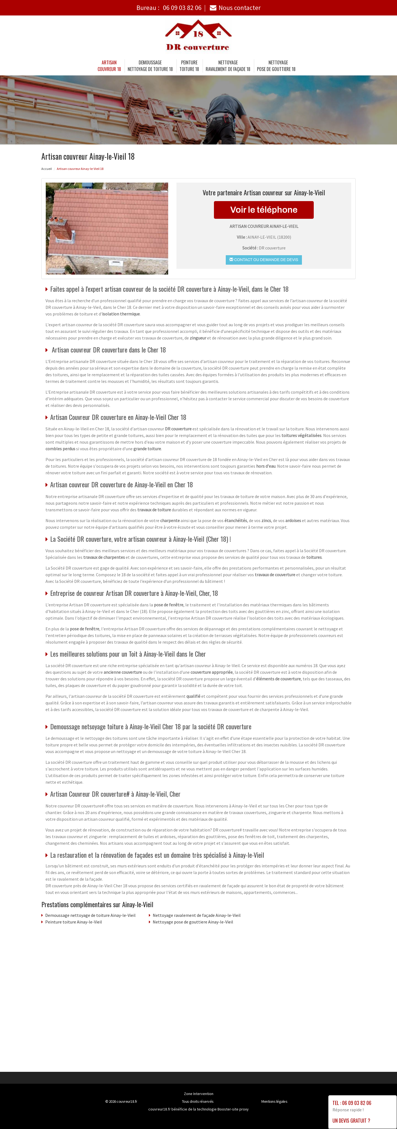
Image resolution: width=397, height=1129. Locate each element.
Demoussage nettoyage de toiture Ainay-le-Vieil (90, 915)
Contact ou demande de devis (263, 259)
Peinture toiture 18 (189, 65)
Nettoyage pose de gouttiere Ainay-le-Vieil (193, 922)
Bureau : (169, 7)
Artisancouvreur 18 (109, 65)
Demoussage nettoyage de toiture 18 (150, 65)
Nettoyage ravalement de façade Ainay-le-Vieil (197, 915)
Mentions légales (274, 1101)
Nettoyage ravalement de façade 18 (228, 65)
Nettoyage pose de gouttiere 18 (276, 65)
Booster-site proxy (233, 1109)
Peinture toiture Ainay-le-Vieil (73, 922)
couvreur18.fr (127, 1101)
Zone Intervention (198, 1093)
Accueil (46, 169)
